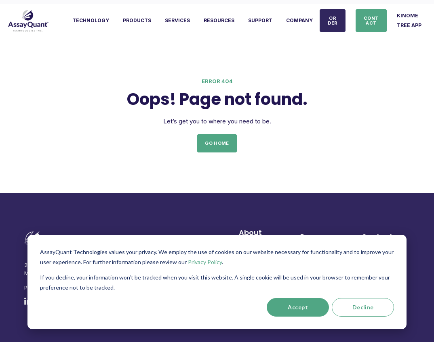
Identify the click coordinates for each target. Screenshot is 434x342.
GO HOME (217, 143)
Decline (363, 307)
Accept (298, 307)
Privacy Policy (205, 262)
